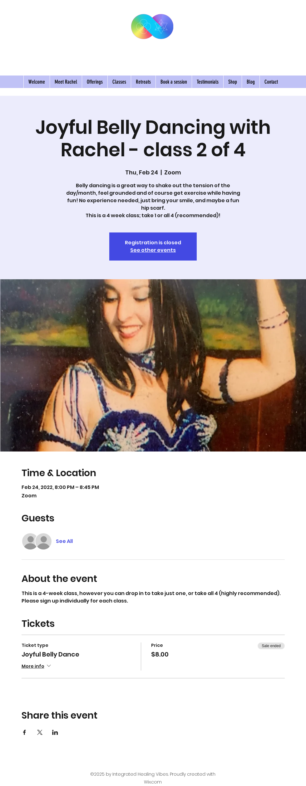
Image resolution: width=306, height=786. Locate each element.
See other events (153, 250)
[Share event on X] (40, 732)
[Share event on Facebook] (24, 732)
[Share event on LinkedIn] (55, 732)
